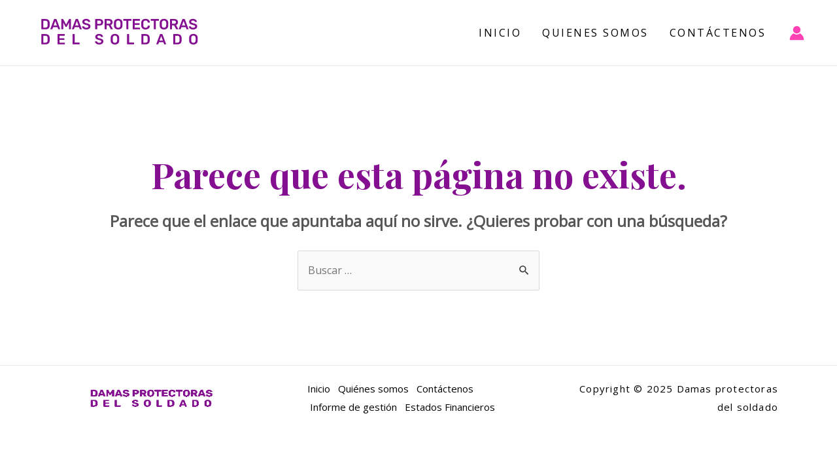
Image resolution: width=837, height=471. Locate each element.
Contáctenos (718, 33)
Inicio (500, 33)
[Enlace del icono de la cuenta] (796, 33)
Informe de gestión (352, 406)
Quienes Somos (595, 33)
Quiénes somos (373, 388)
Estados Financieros (450, 406)
